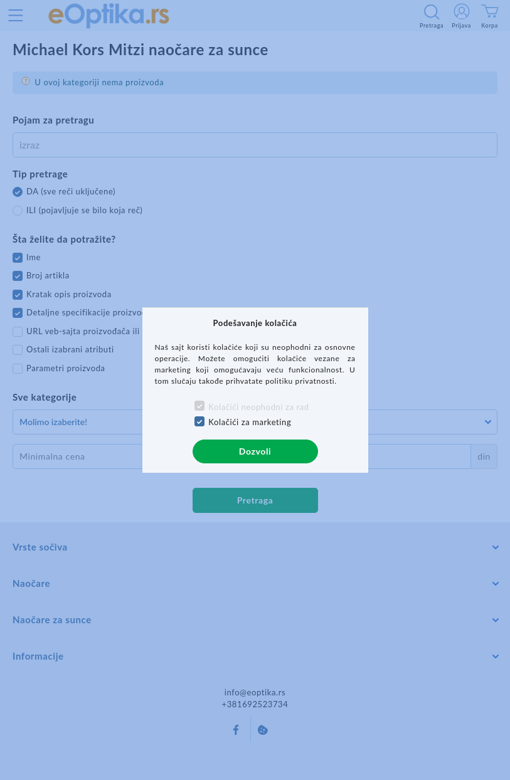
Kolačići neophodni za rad (258, 407)
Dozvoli (255, 451)
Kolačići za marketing (249, 422)
